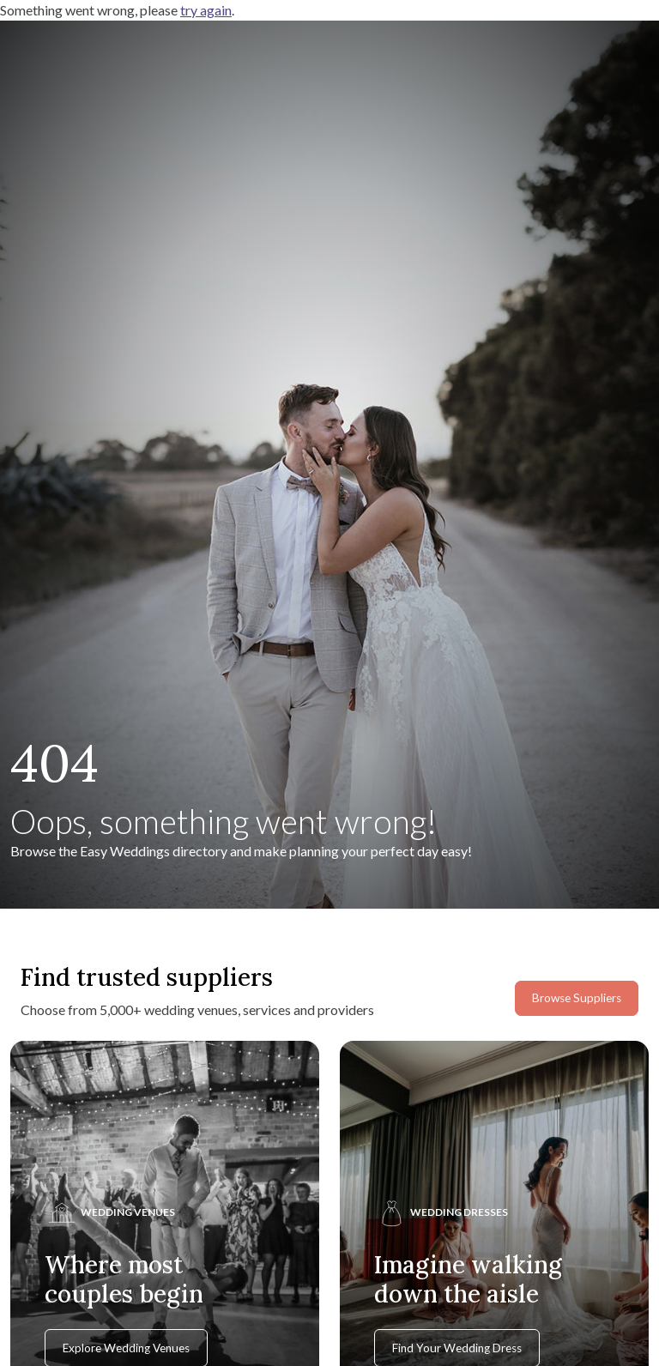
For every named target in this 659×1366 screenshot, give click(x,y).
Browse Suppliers (576, 998)
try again (206, 10)
